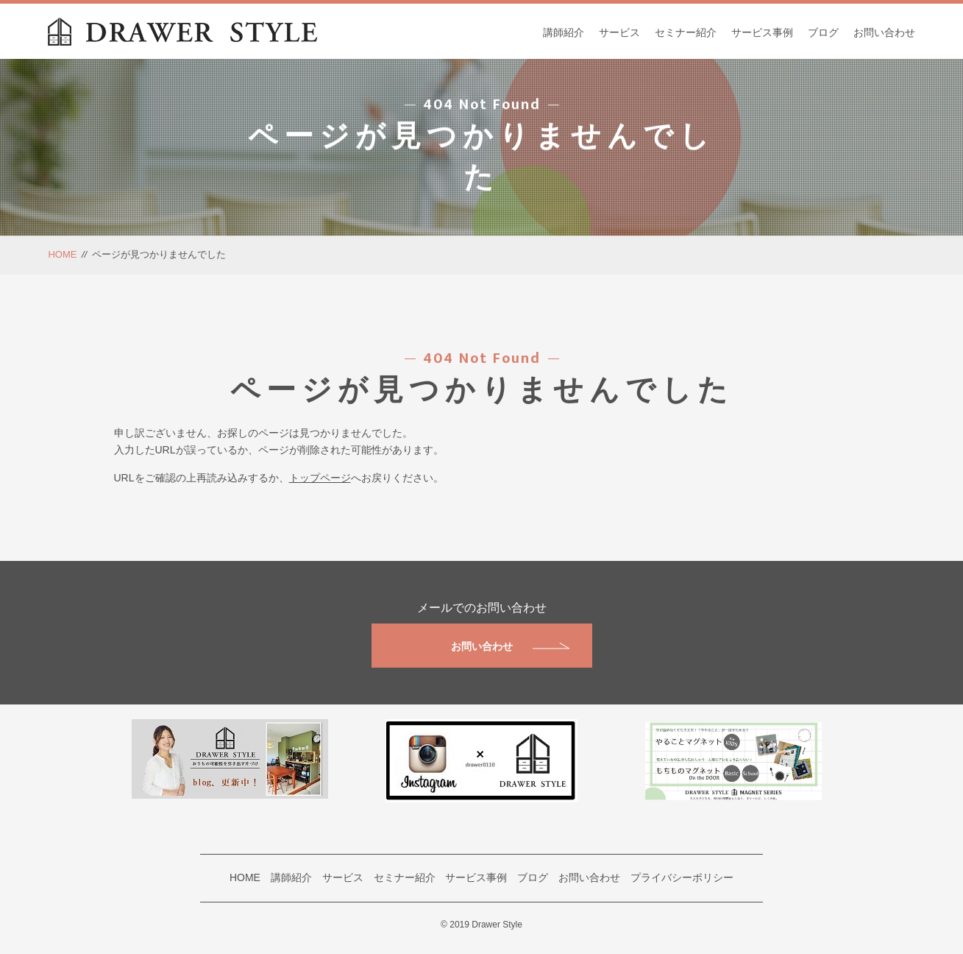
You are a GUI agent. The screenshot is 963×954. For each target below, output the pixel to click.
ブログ (823, 32)
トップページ (320, 478)
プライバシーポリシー (681, 877)
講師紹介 (563, 32)
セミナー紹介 (686, 32)
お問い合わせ (884, 32)
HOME (62, 254)
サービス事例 (762, 32)
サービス (619, 32)
